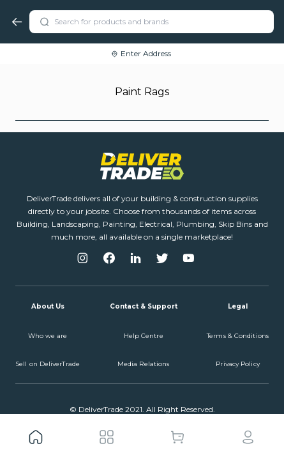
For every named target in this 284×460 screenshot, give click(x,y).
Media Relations (143, 364)
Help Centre (143, 336)
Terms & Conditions (238, 336)
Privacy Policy (237, 364)
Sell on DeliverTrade (47, 364)
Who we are (48, 336)
